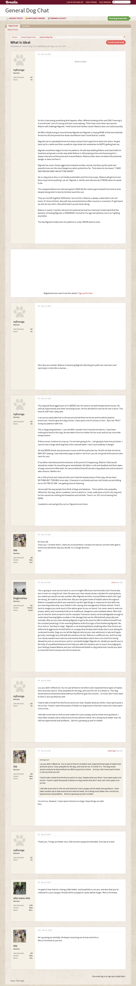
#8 (39, 834)
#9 (39, 882)
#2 (39, 306)
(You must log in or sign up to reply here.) (109, 976)
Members (26, 26)
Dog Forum (91, 2)
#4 (39, 535)
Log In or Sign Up (75, 2)
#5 (39, 582)
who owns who (21, 898)
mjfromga (50, 46)
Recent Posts (13, 30)
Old (15, 550)
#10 (39, 930)
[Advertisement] (68, 270)
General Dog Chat (29, 46)
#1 (39, 54)
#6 (39, 681)
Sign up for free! (85, 293)
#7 (39, 751)
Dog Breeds (105, 2)
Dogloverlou (20, 598)
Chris (113, 582)
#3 (39, 398)
